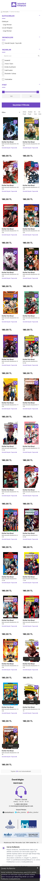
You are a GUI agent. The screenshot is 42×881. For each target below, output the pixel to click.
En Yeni (35, 113)
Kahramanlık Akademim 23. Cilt (10, 318)
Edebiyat (5, 21)
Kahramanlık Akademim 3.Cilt (9, 579)
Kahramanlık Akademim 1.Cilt (30, 579)
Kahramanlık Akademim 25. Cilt (10, 275)
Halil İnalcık (7, 70)
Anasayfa (4, 11)
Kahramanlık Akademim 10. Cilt (10, 231)
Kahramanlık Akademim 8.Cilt (30, 362)
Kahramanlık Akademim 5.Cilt (9, 449)
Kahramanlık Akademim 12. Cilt (10, 710)
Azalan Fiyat (30, 113)
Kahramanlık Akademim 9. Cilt (10, 362)
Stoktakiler (7, 79)
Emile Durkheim (9, 67)
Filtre (11, 112)
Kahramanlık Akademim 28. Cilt (10, 188)
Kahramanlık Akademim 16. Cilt (10, 492)
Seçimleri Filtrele (21, 105)
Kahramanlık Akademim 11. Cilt (31, 666)
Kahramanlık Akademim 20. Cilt (10, 623)
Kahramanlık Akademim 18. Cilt (31, 492)
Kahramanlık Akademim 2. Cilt (31, 623)
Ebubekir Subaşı (9, 73)
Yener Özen (7, 64)
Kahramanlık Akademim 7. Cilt (31, 405)
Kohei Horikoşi (8, 142)
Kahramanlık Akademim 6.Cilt (30, 536)
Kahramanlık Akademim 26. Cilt (31, 231)
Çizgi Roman (7, 24)
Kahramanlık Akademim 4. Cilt (10, 536)
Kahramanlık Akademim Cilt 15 (31, 710)
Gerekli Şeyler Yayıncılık (12, 43)
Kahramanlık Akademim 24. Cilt (31, 275)
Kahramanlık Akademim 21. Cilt (10, 666)
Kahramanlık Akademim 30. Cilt (10, 144)
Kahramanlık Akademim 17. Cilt (10, 405)
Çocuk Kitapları (7, 28)
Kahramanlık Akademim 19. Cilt (31, 449)
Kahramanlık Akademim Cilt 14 (10, 753)
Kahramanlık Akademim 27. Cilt (31, 188)
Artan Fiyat (24, 113)
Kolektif (6, 60)
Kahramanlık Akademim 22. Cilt (31, 318)
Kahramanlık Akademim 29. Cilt (31, 144)
